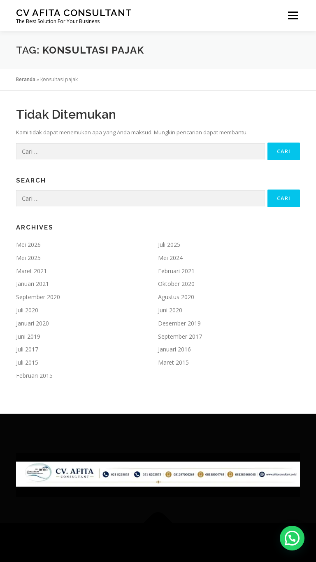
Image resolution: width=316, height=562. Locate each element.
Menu (293, 15)
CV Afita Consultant (74, 12)
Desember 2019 (179, 323)
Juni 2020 (170, 310)
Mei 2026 (28, 244)
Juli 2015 (27, 362)
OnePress (178, 542)
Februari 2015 (34, 375)
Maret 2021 (31, 271)
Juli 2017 (27, 349)
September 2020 (38, 297)
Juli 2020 (27, 310)
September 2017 (180, 336)
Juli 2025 (169, 244)
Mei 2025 (28, 258)
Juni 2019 (28, 336)
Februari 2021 (176, 271)
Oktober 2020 (176, 284)
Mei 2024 (170, 258)
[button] (292, 538)
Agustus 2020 (176, 297)
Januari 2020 (32, 323)
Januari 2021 (32, 284)
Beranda (25, 79)
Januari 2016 (174, 349)
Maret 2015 (173, 362)
